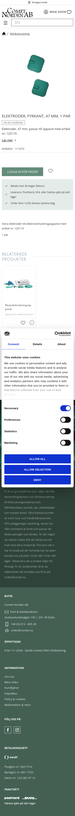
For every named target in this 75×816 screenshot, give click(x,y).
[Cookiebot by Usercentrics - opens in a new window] (54, 333)
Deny (37, 479)
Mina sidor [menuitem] (58, 12)
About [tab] (61, 344)
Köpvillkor (10, 693)
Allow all (37, 458)
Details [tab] (37, 344)
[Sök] (68, 22)
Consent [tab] (13, 344)
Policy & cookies (14, 699)
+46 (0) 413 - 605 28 (23, 624)
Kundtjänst (11, 688)
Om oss (9, 676)
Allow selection (37, 469)
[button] (5, 24)
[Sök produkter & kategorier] (38, 22)
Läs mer (7, 140)
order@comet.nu (22, 630)
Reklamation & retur (17, 705)
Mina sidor (11, 682)
